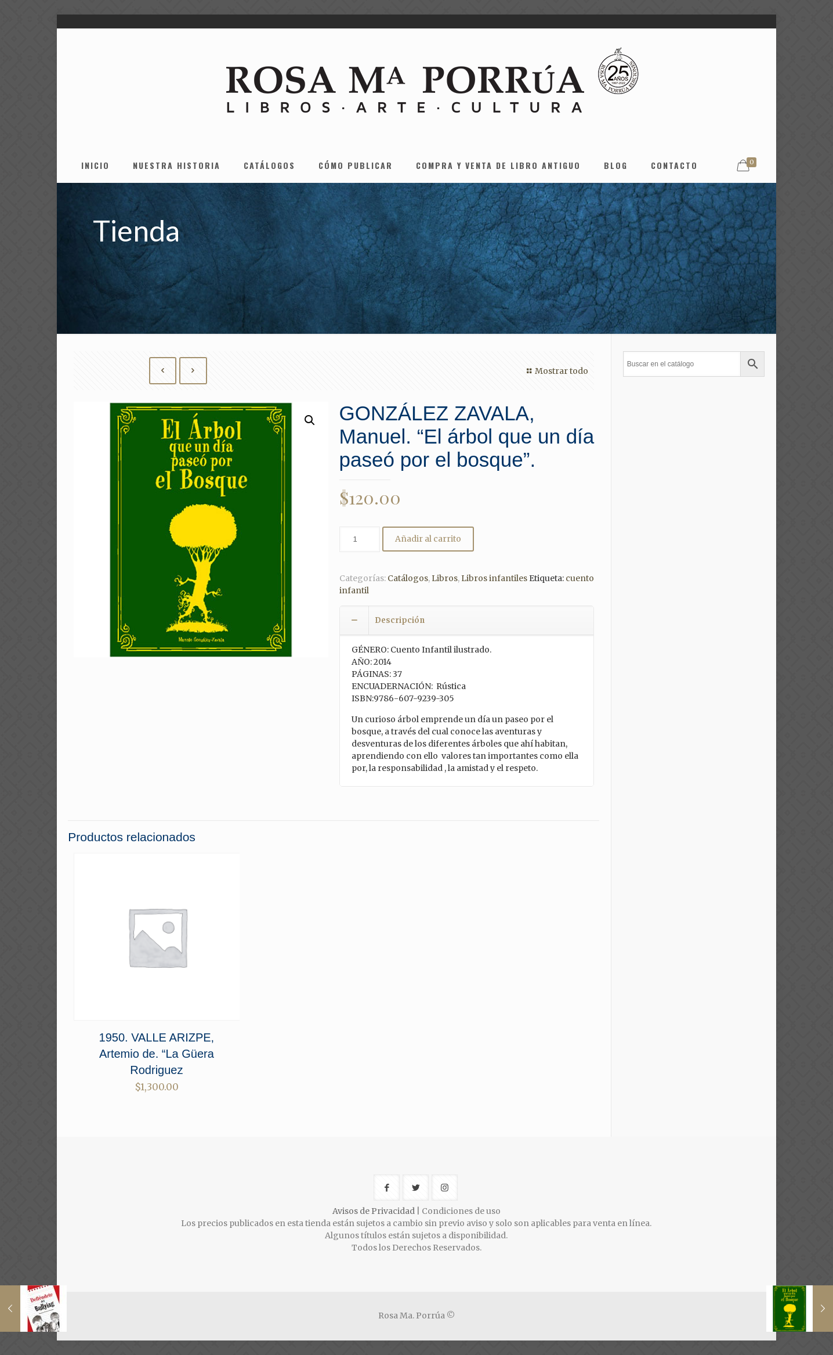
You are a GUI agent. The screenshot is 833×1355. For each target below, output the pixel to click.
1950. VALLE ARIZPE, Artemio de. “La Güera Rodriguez (157, 1053)
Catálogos (407, 578)
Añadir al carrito (428, 539)
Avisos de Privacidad (373, 1211)
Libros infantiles (494, 578)
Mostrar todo (556, 371)
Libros (445, 578)
